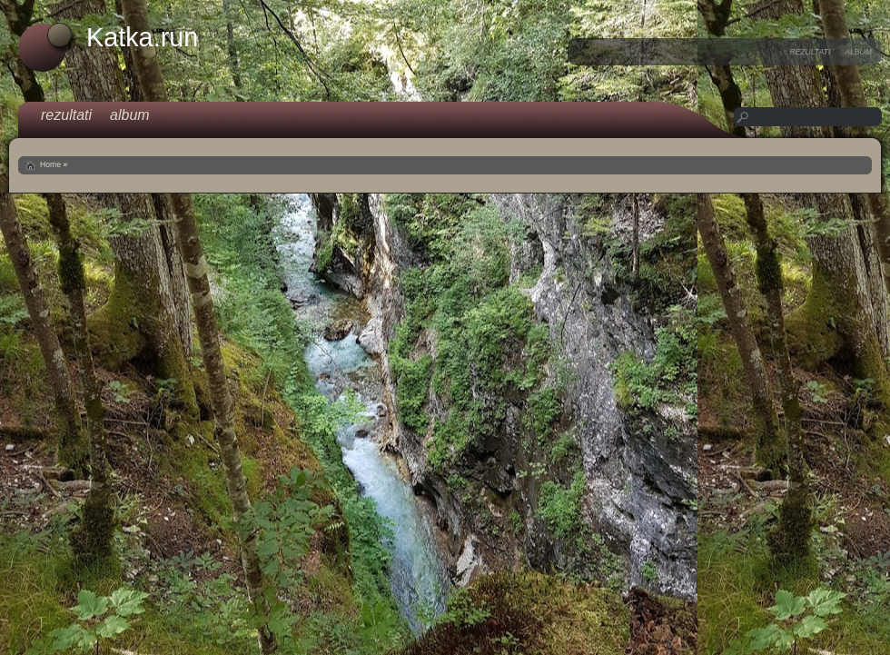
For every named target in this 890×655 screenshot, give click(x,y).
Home (50, 164)
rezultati (809, 51)
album (858, 51)
